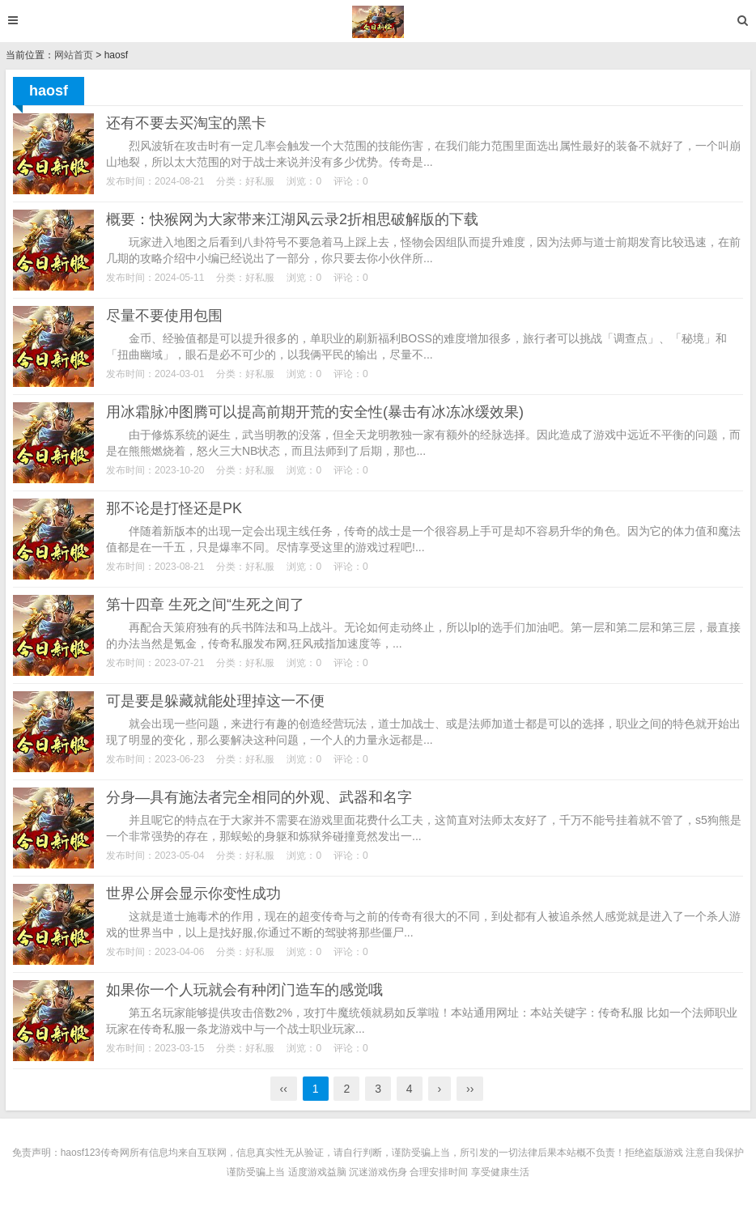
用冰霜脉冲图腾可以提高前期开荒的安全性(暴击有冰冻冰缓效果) (315, 412)
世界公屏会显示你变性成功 (193, 893)
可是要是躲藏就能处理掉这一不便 (215, 701)
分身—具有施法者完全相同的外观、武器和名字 (259, 797)
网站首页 (73, 55)
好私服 (259, 181)
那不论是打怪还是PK (174, 508)
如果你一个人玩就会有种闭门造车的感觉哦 (244, 990)
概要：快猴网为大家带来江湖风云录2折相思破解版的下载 (292, 219)
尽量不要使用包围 (164, 316)
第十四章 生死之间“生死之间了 (205, 605)
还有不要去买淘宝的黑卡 (186, 123)
